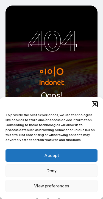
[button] (95, 104)
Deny (51, 170)
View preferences (51, 185)
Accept (51, 155)
